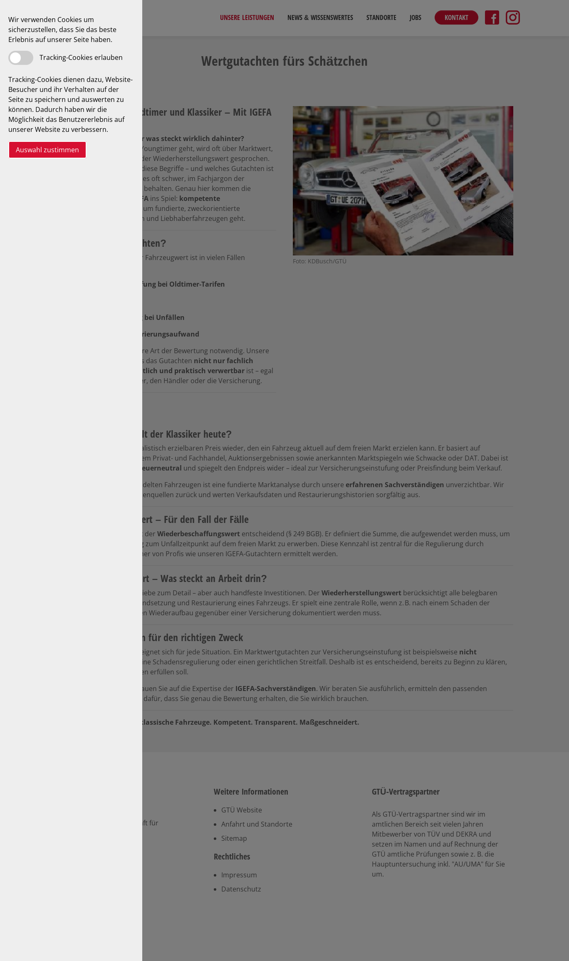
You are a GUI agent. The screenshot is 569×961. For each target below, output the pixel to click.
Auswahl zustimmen (47, 149)
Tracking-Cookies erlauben (81, 57)
